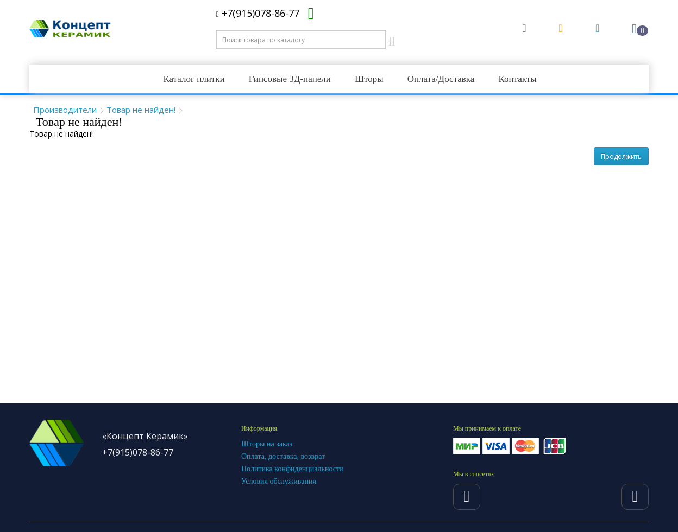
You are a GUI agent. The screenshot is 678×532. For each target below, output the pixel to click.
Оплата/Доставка (441, 79)
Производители (65, 109)
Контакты (517, 79)
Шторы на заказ (266, 444)
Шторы (369, 79)
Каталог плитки (193, 79)
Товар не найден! (140, 109)
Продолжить (621, 156)
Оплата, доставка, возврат (283, 456)
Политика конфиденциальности (292, 469)
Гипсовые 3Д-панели (290, 79)
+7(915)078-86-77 (257, 13)
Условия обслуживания (278, 481)
